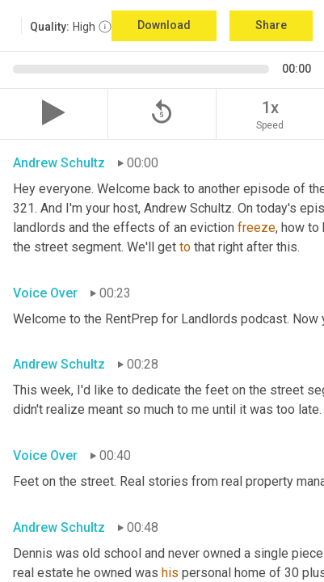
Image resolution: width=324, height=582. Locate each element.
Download (164, 25)
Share (271, 25)
